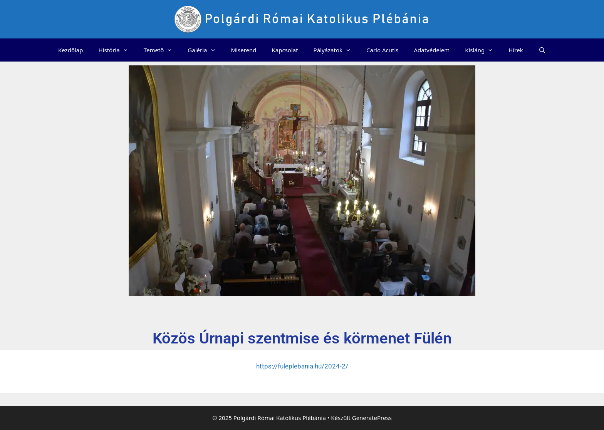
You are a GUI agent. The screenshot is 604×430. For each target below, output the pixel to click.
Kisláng (483, 50)
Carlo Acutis (382, 50)
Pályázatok (336, 50)
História (117, 50)
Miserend (244, 50)
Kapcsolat (285, 50)
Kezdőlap (70, 50)
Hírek (515, 50)
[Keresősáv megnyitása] (542, 50)
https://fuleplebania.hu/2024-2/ (302, 366)
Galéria (205, 50)
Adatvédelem (432, 50)
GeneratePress (372, 418)
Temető (162, 50)
